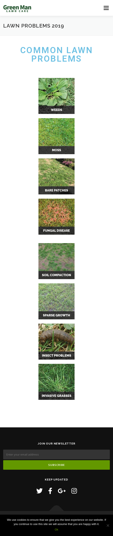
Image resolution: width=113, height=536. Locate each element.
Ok (56, 529)
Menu (106, 8)
